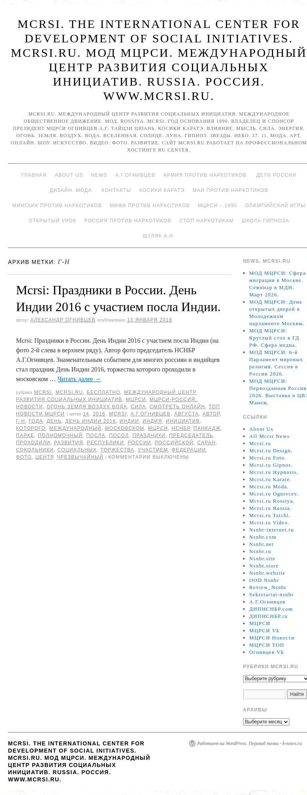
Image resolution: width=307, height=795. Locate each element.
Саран (206, 442)
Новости (29, 406)
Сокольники (35, 450)
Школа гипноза (265, 221)
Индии (129, 421)
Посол (119, 435)
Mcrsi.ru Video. (269, 522)
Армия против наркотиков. (206, 175)
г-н (20, 421)
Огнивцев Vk (266, 652)
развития (68, 442)
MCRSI (43, 392)
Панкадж (207, 428)
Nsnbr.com (262, 537)
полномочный (60, 435)
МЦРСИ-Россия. (173, 399)
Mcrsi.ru (69, 392)
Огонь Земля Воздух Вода (87, 406)
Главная (33, 175)
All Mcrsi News (269, 436)
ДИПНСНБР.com (271, 609)
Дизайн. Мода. (72, 190)
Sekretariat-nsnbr (271, 594)
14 (86, 414)
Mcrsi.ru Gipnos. (271, 465)
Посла (96, 435)
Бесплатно (103, 392)
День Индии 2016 (90, 421)
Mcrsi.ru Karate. (270, 479)
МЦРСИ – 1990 (217, 205)
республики (105, 442)
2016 (99, 414)
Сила (138, 406)
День (54, 421)
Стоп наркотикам (206, 221)
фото (24, 457)
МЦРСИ (136, 399)
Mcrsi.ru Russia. (270, 508)
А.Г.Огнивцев (135, 175)
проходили (33, 442)
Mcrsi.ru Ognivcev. (274, 494)
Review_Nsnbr (268, 587)
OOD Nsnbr (264, 580)
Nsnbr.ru (260, 551)
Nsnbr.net (261, 544)
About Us (69, 175)
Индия (152, 421)
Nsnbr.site (262, 558)
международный (75, 428)
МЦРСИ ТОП (266, 645)
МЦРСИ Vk (264, 630)
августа (186, 414)
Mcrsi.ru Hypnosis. (273, 472)
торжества (117, 450)
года (36, 421)
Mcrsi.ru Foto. (267, 458)
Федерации (189, 450)
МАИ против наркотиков (230, 190)
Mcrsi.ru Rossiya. (272, 501)
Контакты (116, 190)
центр (44, 457)
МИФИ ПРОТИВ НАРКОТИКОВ (150, 205)
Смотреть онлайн (177, 406)
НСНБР (180, 428)
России (139, 442)
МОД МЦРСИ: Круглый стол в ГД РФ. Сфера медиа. (274, 338)
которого (31, 428)
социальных (77, 450)
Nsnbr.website (267, 573)
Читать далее (79, 379)
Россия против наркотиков (127, 221)
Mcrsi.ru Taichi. (270, 515)
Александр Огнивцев (63, 320)
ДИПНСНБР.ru (268, 616)
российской (174, 442)
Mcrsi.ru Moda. (269, 486)
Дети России (276, 175)
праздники (148, 435)
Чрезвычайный (80, 457)
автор (211, 414)
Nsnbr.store (264, 566)
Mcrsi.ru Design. (271, 450)
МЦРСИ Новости (272, 638)
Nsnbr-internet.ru (271, 530)
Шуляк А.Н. (159, 236)
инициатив (183, 421)
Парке (25, 435)
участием (153, 450)
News (99, 175)
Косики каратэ (162, 190)
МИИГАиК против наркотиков (57, 205)
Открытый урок (52, 221)
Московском (124, 428)
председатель (191, 435)
